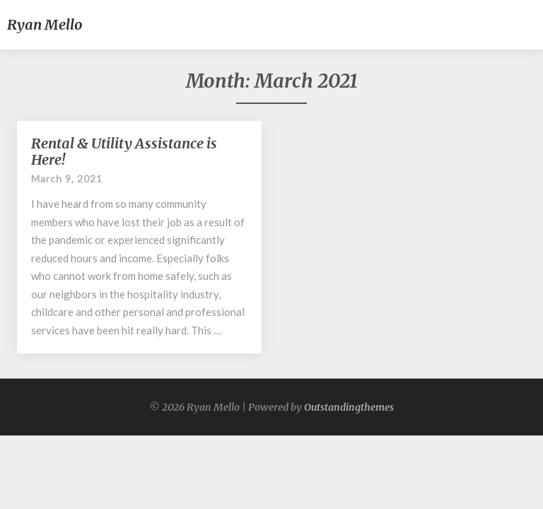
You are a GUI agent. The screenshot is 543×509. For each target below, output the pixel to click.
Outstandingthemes (349, 407)
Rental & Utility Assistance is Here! (124, 151)
